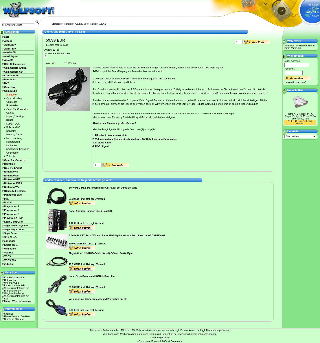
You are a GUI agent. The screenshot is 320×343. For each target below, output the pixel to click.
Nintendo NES (12, 179)
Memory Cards (14, 134)
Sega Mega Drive (14, 229)
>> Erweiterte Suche (12, 25)
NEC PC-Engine (13, 168)
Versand (64, 45)
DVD (6, 83)
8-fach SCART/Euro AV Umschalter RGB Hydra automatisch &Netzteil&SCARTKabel (117, 235)
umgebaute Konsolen (17, 149)
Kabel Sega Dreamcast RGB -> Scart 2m (92, 276)
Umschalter (12, 152)
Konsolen (11, 131)
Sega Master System (16, 225)
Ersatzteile (12, 105)
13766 (102, 23)
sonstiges (9, 241)
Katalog (68, 23)
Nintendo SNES (13, 183)
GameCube (81, 23)
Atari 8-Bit (10, 52)
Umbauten (12, 145)
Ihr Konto (314, 8)
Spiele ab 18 (11, 245)
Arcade (8, 41)
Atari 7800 (10, 48)
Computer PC (12, 75)
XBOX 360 (10, 260)
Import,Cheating (15, 116)
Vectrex (8, 252)
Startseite (56, 23)
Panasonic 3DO (13, 194)
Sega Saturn (11, 233)
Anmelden (313, 4)
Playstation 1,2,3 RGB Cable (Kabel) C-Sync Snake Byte (100, 253)
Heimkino (9, 164)
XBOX (7, 256)
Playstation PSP (13, 217)
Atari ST (8, 60)
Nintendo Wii (11, 187)
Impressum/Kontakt (14, 285)
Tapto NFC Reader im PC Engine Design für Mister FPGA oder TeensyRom (300, 116)
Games (10, 112)
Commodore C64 (14, 71)
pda (6, 198)
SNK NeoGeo (11, 237)
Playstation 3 (11, 214)
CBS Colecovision (14, 64)
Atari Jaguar (11, 56)
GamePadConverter (17, 109)
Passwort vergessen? (295, 82)
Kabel (93, 23)
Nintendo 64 (11, 171)
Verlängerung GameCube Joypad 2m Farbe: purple (98, 299)
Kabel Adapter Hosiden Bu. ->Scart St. (90, 211)
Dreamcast (10, 79)
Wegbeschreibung (14, 293)
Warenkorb (313, 12)
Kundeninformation (14, 277)
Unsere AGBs (11, 282)
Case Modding (14, 98)
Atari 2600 (10, 44)
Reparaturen (13, 141)
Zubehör (10, 156)
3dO (6, 37)
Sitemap (8, 313)
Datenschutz (11, 280)
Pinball (8, 202)
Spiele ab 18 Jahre (14, 319)
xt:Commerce (175, 341)
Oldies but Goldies (15, 191)
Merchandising (14, 138)
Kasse (315, 15)
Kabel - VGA (13, 123)
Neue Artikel (295, 90)
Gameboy (9, 87)
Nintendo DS (11, 175)
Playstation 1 (11, 206)
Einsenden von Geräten (17, 316)
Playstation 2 (11, 210)
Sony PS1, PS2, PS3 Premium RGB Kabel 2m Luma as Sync (103, 187)
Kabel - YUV (13, 127)
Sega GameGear (13, 221)
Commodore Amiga (15, 67)
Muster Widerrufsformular (17, 301)
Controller (11, 102)
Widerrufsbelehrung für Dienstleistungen (16, 289)
